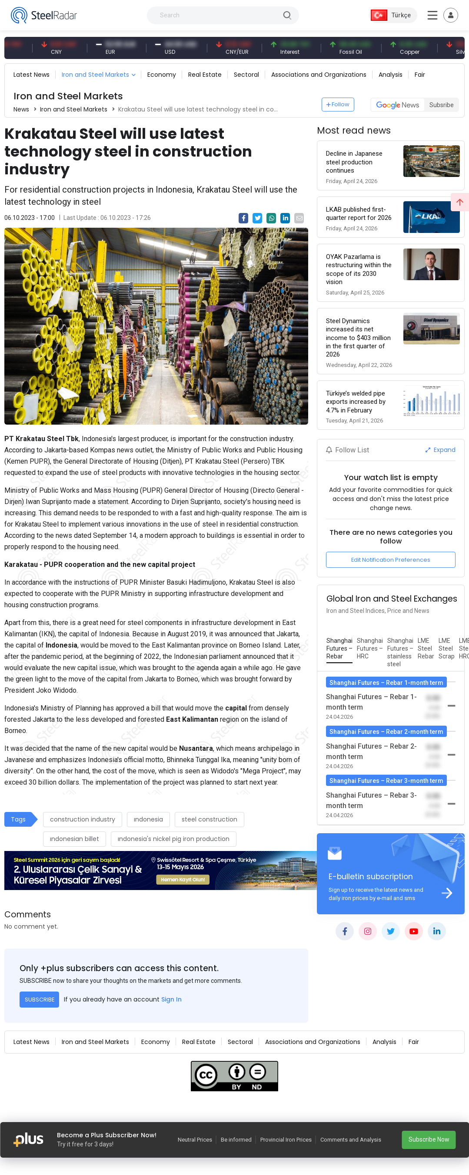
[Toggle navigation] (450, 15)
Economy (161, 74)
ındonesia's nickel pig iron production (174, 839)
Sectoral (246, 74)
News (21, 109)
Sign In (171, 999)
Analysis (390, 74)
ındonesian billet (74, 839)
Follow (338, 104)
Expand (441, 449)
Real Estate (205, 74)
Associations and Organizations (318, 74)
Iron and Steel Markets (95, 74)
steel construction (209, 819)
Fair (420, 74)
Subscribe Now (429, 1139)
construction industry (82, 819)
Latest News (31, 74)
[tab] (339, 649)
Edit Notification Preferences (390, 560)
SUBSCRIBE (39, 999)
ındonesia (148, 819)
